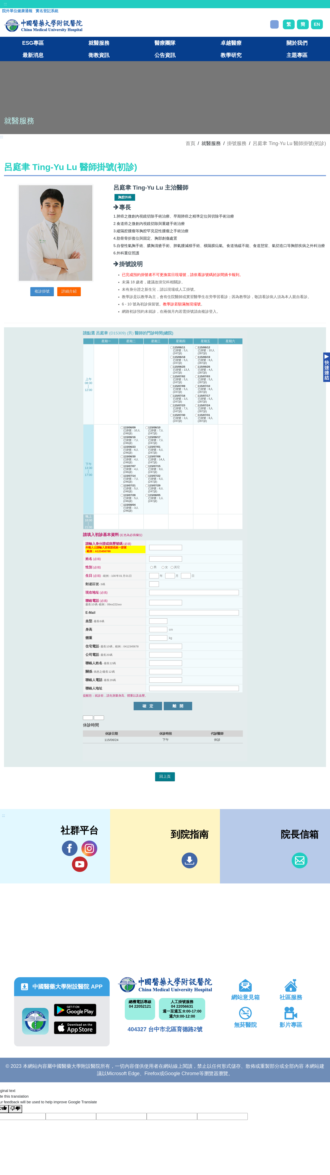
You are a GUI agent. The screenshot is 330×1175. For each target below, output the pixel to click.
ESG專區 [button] (33, 43)
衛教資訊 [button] (98, 55)
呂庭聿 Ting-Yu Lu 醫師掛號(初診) (289, 143)
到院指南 (189, 860)
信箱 (299, 860)
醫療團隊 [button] (165, 43)
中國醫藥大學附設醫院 (165, 984)
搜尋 (274, 24)
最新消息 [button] (33, 55)
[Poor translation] (15, 1109)
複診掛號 (42, 291)
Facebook (70, 848)
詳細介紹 (69, 291)
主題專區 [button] (296, 55)
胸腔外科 (125, 197)
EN (317, 24)
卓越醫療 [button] (231, 43)
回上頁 (165, 776)
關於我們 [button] (296, 43)
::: (5, 4)
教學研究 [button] (231, 55)
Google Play (75, 1010)
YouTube (80, 864)
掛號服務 (236, 143)
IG (89, 848)
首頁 (190, 143)
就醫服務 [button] (98, 43)
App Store (75, 1027)
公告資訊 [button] (165, 55)
